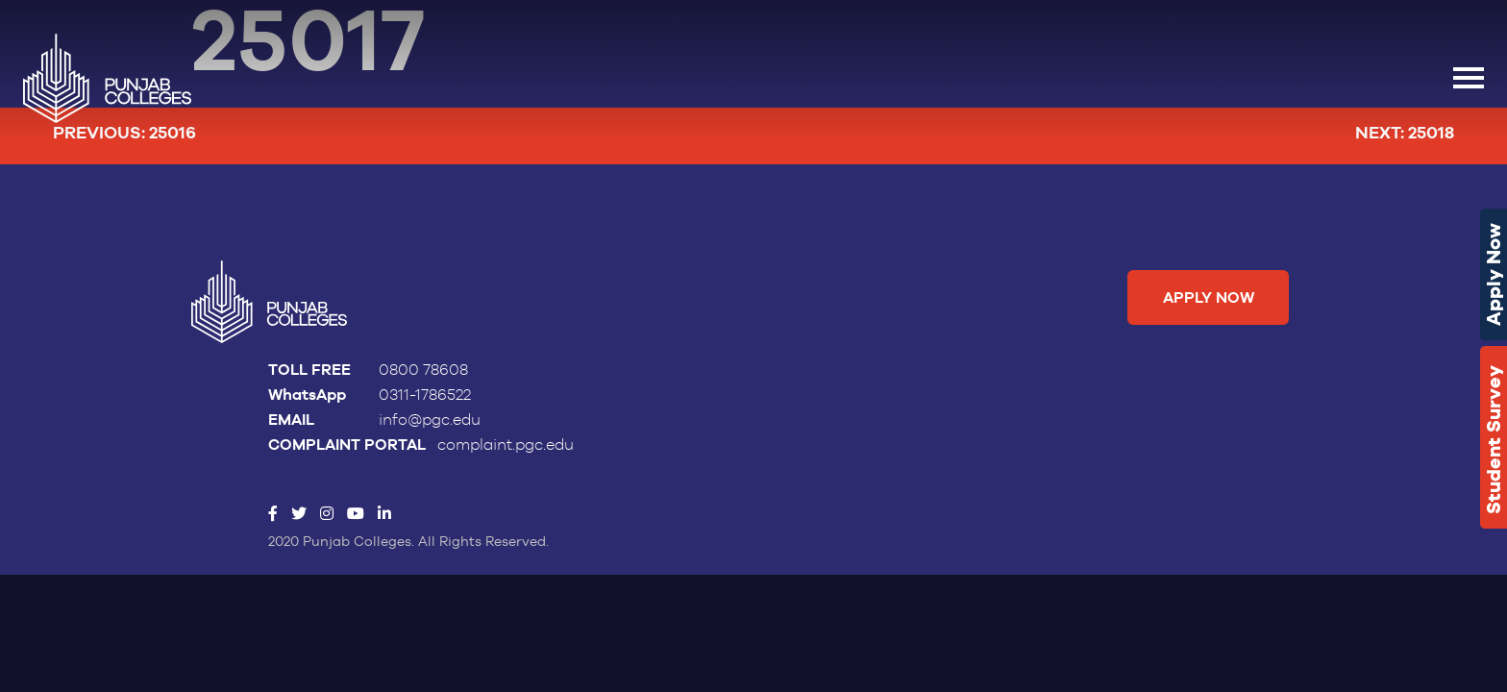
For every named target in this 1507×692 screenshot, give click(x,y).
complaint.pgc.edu (505, 445)
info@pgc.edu (430, 420)
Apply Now (1493, 274)
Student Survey (1493, 439)
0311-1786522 (425, 395)
